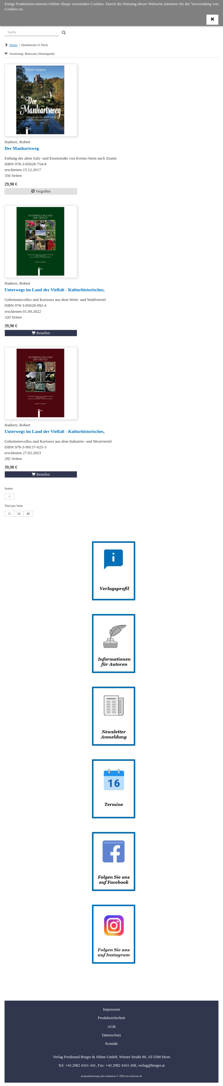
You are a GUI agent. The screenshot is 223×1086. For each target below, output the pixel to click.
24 (19, 513)
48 (28, 513)
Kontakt (111, 1043)
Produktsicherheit (111, 1018)
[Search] (64, 33)
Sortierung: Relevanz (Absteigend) (29, 53)
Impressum (111, 1009)
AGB (111, 1027)
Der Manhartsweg (22, 148)
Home (13, 45)
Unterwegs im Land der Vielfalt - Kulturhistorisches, (55, 289)
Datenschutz (111, 1035)
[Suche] (32, 31)
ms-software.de (133, 1076)
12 (9, 513)
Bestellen (41, 333)
